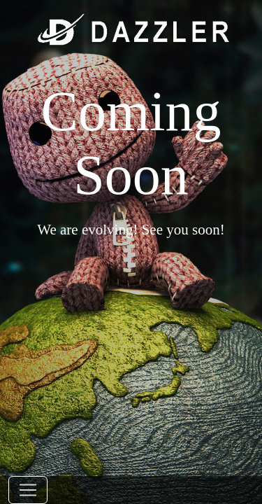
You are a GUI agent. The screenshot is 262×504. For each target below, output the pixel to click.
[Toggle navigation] (28, 490)
